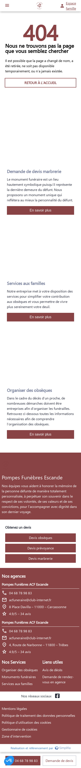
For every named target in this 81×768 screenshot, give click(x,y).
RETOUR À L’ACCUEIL (40, 82)
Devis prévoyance (40, 548)
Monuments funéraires (19, 676)
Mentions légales (14, 708)
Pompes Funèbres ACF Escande (25, 584)
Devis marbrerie (40, 558)
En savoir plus (40, 210)
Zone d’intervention (16, 736)
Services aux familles (17, 683)
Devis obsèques (40, 537)
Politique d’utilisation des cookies (26, 722)
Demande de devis (59, 760)
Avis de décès (52, 670)
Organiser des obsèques (20, 670)
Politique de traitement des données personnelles (38, 715)
